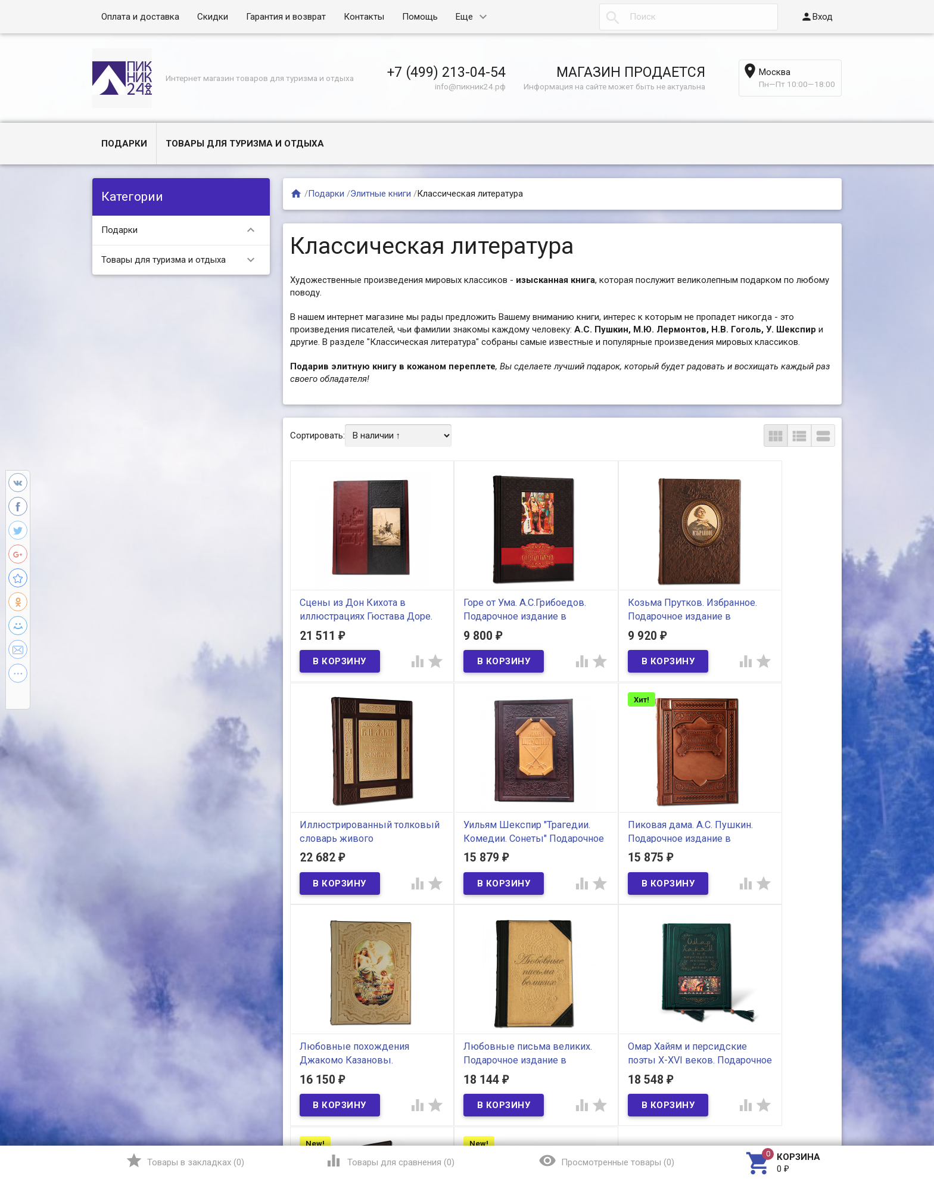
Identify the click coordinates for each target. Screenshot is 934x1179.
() (185, 1160)
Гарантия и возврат (286, 16)
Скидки (212, 16)
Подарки (124, 143)
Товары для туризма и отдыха (245, 143)
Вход (817, 17)
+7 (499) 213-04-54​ (446, 72)
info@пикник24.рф (470, 86)
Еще (464, 16)
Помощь (420, 16)
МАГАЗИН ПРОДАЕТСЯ (630, 72)
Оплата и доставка (140, 16)
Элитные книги (380, 193)
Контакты (364, 16)
